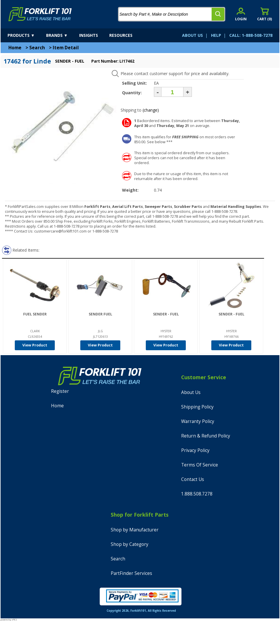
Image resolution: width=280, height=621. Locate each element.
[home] (40, 14)
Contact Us (192, 479)
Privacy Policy (195, 450)
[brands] (62, 35)
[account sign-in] (240, 14)
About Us (191, 392)
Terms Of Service (199, 465)
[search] (218, 14)
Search (37, 48)
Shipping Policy (197, 407)
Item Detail (66, 48)
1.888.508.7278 (196, 494)
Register (60, 391)
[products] (26, 35)
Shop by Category (129, 544)
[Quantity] (172, 92)
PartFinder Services (131, 573)
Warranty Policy (197, 421)
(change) (151, 110)
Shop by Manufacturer (135, 530)
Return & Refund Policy (205, 436)
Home (14, 48)
